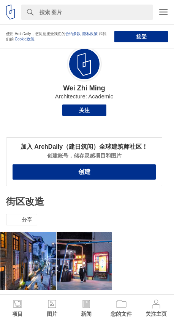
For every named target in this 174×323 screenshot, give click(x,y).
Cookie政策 (24, 39)
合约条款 (73, 34)
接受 (141, 37)
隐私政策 (90, 34)
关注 (84, 110)
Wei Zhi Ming (84, 88)
